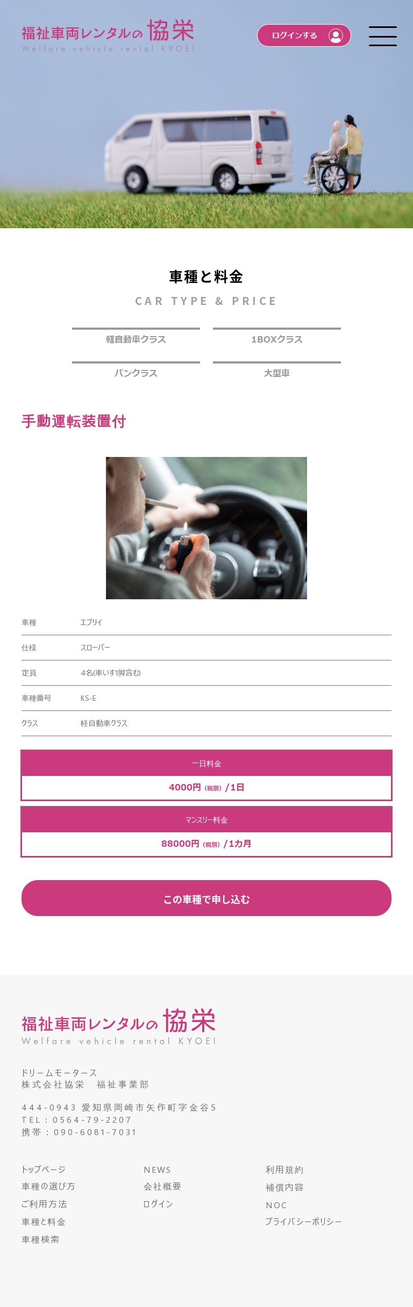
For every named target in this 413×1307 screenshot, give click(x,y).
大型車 (277, 373)
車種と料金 (44, 1221)
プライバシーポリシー (304, 1221)
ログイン (159, 1203)
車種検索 (41, 1239)
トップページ (44, 1169)
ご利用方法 (45, 1203)
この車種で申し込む (206, 899)
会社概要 (163, 1186)
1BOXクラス (277, 339)
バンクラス (136, 373)
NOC (277, 1204)
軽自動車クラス (136, 339)
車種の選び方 (49, 1186)
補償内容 (285, 1187)
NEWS (158, 1169)
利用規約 (285, 1169)
